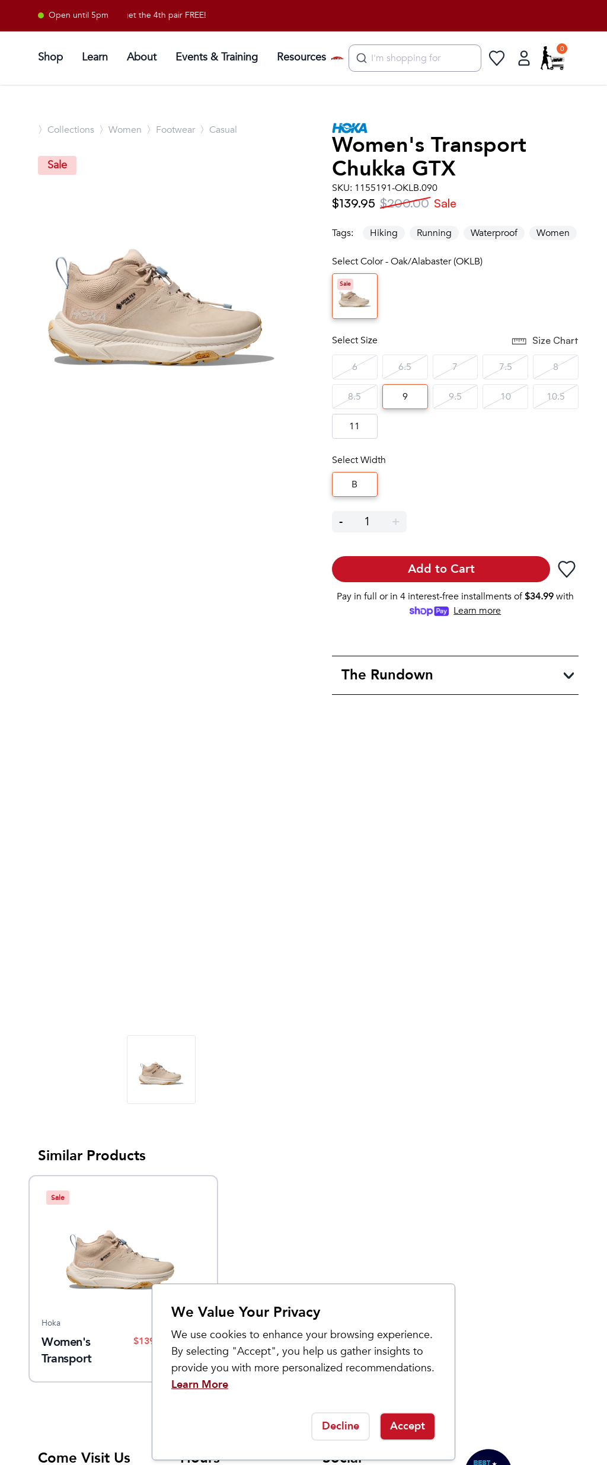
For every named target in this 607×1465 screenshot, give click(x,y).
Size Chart (545, 341)
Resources (301, 57)
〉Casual (218, 129)
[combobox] (415, 58)
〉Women (120, 129)
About (141, 57)
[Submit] (360, 58)
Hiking (384, 233)
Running (434, 233)
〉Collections (66, 129)
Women (553, 233)
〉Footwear (170, 129)
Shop (50, 57)
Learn (95, 57)
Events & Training (216, 57)
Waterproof (494, 233)
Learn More (199, 1384)
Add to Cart (441, 569)
